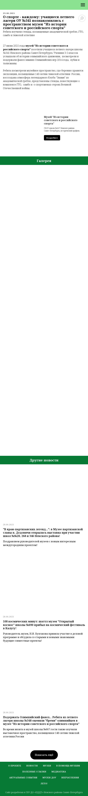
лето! (44, 783)
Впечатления (70, 777)
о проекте (14, 765)
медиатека (58, 771)
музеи (47, 765)
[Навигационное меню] (83, 4)
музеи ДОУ (49, 777)
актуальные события (23, 777)
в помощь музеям (68, 765)
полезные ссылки (34, 771)
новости (32, 765)
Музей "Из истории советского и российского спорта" (60, 120)
